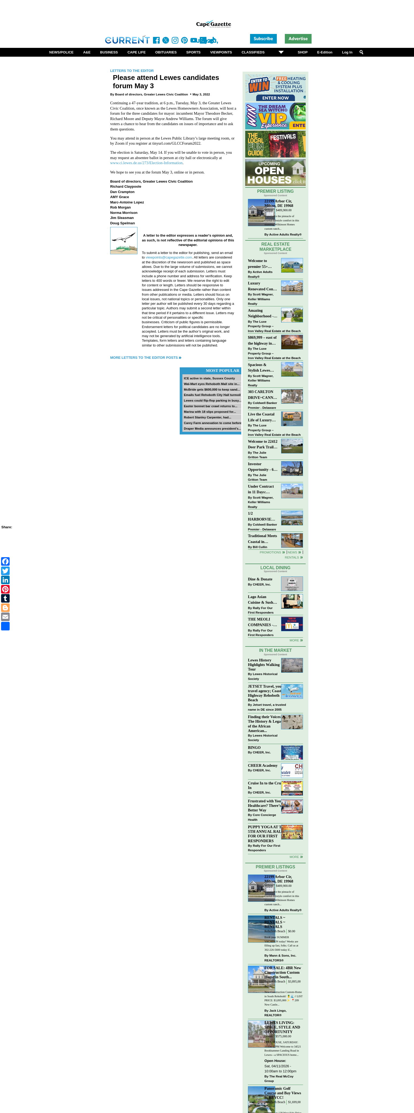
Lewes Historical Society (262, 676)
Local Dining (275, 567)
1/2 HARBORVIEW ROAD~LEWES (261, 516)
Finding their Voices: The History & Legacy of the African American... (266, 724)
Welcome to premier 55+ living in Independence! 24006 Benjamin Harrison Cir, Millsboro (261, 264)
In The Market (275, 650)
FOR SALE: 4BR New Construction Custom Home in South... (282, 972)
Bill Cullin (260, 547)
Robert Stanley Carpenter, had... (207, 417)
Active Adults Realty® (285, 234)
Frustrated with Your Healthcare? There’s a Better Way (266, 805)
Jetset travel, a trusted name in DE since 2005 (267, 707)
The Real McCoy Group (278, 1079)
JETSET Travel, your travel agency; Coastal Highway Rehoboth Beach (266, 693)
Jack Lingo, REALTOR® (275, 1013)
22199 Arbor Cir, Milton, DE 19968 (278, 203)
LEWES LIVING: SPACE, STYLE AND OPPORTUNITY (282, 1027)
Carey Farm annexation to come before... (214, 423)
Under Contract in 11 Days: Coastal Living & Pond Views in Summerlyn (262, 489)
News (292, 552)
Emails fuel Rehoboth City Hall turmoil (212, 394)
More (294, 640)
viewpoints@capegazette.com (169, 257)
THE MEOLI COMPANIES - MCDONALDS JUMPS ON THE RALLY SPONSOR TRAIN (262, 622)
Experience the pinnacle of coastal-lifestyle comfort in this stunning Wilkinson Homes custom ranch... (281, 222)
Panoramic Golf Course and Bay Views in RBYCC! (282, 1093)
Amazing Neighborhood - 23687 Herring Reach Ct (261, 313)
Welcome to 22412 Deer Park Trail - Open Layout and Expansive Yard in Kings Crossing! (262, 444)
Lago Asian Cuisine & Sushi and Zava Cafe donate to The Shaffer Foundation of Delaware (261, 600)
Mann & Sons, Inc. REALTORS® (280, 958)
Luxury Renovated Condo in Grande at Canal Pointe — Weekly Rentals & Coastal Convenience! (262, 286)
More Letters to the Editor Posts (144, 358)
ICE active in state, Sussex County (209, 378)
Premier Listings (275, 867)
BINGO (254, 747)
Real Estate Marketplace (275, 247)
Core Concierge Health (262, 817)
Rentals (292, 557)
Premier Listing (275, 191)
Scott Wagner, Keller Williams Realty (261, 298)
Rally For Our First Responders (261, 610)
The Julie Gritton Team (257, 455)
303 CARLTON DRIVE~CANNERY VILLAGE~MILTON (263, 395)
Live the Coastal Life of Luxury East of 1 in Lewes (262, 417)
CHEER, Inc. (262, 584)
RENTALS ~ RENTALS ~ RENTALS (274, 922)
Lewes (268, 1036)
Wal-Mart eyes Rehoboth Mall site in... (212, 384)
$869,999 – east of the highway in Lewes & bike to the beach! (262, 340)
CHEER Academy (263, 765)
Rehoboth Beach (274, 931)
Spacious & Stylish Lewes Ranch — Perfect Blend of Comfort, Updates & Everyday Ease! (263, 368)
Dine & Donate (260, 579)
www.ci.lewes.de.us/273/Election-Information (146, 163)
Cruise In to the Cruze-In (267, 785)
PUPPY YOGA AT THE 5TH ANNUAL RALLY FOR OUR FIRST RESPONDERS (267, 834)
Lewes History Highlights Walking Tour (264, 664)
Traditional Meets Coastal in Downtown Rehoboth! (262, 539)
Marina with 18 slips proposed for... (210, 411)
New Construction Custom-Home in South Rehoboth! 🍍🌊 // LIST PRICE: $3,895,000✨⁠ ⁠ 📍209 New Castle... (283, 998)
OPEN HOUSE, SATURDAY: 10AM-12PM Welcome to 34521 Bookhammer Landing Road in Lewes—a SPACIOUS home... (282, 1048)
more (294, 856)
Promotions (270, 552)
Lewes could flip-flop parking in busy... (212, 400)
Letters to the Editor (132, 71)
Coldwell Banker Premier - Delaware (262, 405)
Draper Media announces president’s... (212, 428)
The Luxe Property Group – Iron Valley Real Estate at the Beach (274, 326)
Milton (268, 210)
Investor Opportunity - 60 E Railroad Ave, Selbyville (261, 467)
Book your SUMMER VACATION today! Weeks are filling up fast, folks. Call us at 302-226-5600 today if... (281, 943)
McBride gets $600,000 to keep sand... (212, 389)
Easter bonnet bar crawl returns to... (210, 406)
